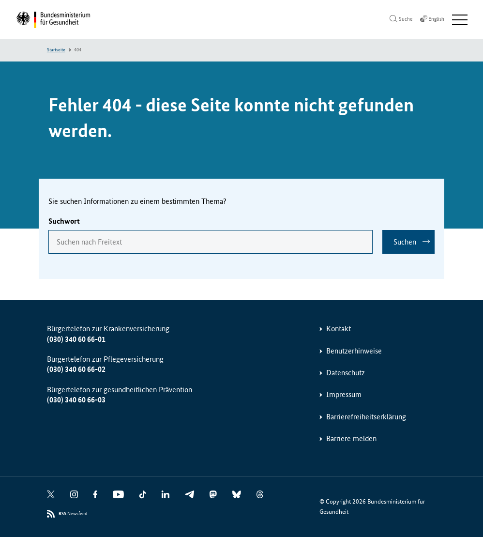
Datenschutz (345, 372)
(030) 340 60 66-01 (76, 339)
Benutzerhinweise (354, 350)
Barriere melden (351, 438)
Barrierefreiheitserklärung (366, 416)
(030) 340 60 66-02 (76, 369)
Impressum (344, 394)
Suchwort (64, 221)
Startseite (56, 50)
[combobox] (210, 242)
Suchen (404, 241)
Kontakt (338, 328)
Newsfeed (73, 514)
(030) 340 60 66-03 (76, 399)
